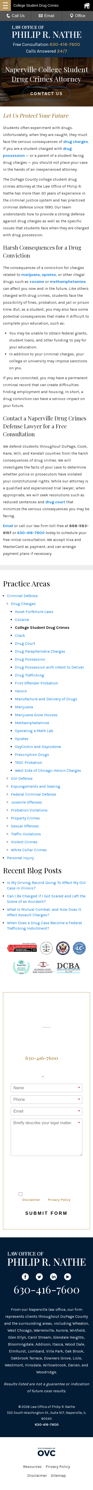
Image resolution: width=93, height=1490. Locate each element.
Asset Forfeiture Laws (34, 611)
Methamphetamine (32, 722)
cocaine (37, 281)
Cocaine (22, 619)
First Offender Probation (36, 683)
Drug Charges (23, 603)
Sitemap (58, 1475)
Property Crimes (25, 818)
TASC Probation (28, 762)
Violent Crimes (24, 842)
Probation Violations (29, 810)
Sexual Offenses (25, 826)
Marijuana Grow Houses (36, 714)
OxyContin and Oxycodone (38, 746)
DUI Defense (21, 778)
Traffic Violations (26, 834)
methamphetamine (68, 281)
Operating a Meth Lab (34, 730)
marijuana (30, 274)
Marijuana (24, 707)
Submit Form (46, 1213)
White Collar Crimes (29, 849)
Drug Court (25, 643)
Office (78, 16)
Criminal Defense (22, 595)
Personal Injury (20, 857)
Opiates (22, 738)
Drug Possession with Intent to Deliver (49, 667)
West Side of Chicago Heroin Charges (48, 770)
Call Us (15, 16)
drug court (55, 502)
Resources (32, 1466)
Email (46, 16)
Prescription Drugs (32, 754)
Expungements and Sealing (35, 786)
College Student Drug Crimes (42, 627)
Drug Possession (30, 659)
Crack (20, 635)
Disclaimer (31, 1200)
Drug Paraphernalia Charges (40, 651)
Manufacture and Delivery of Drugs (46, 699)
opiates (49, 274)
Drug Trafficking (29, 675)
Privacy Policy (59, 1200)
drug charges (75, 141)
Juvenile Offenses (26, 802)
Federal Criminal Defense (33, 794)
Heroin (21, 691)
